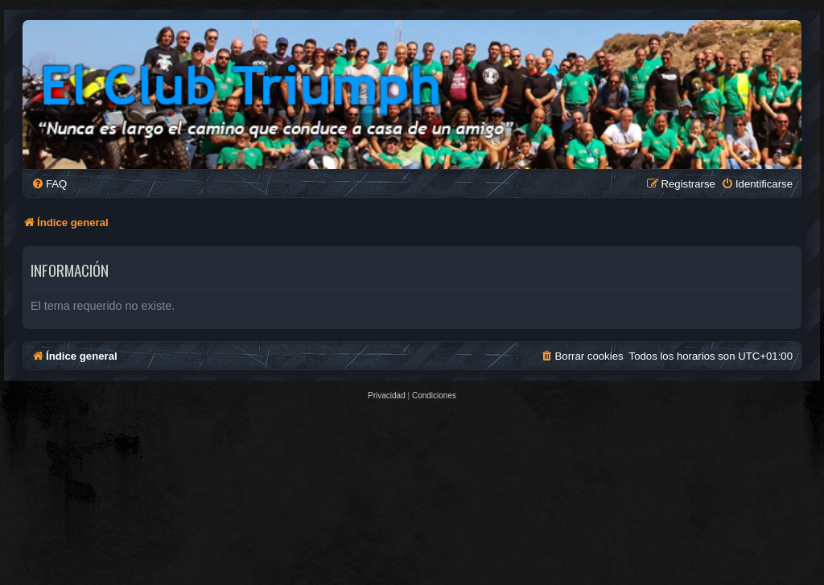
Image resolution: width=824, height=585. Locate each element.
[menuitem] (49, 184)
